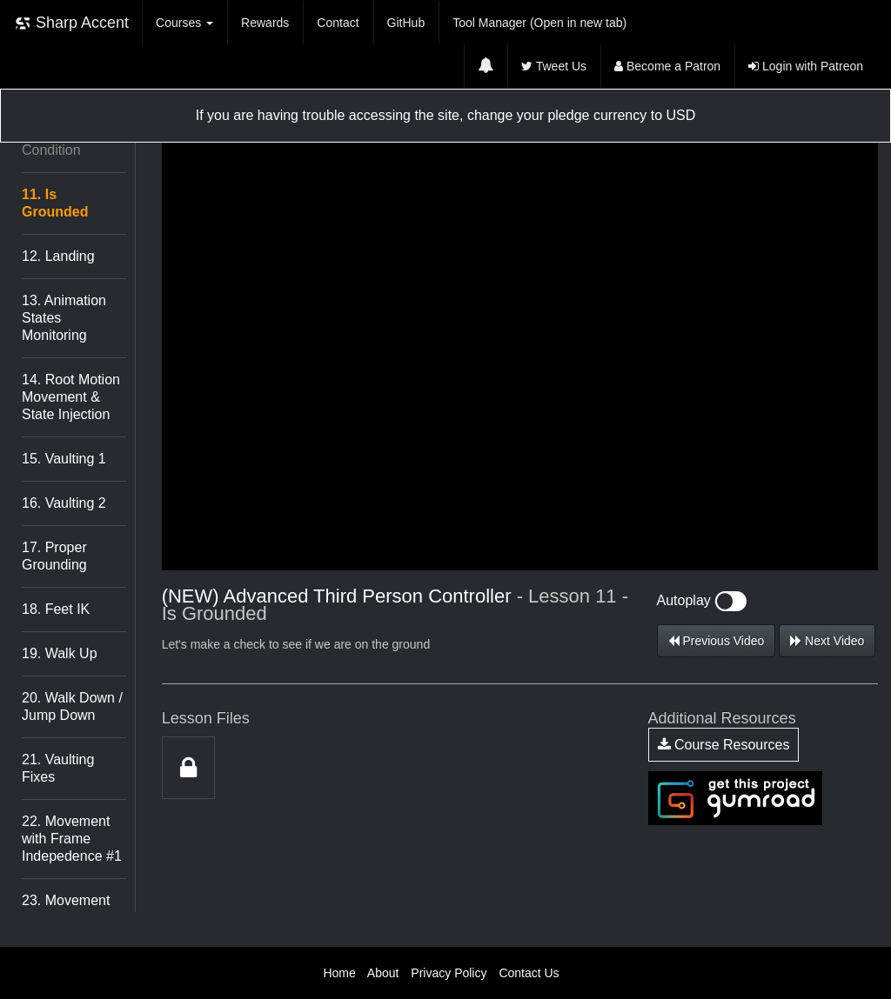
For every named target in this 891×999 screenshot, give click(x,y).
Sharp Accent (71, 23)
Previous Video (716, 641)
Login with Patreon (805, 66)
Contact (337, 23)
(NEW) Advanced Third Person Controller (337, 596)
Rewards (265, 23)
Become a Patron (667, 66)
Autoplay (702, 600)
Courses (184, 23)
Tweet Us (553, 66)
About (383, 973)
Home (339, 973)
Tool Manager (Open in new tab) (539, 23)
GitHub (406, 23)
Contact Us (529, 973)
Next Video (827, 641)
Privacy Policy (448, 973)
